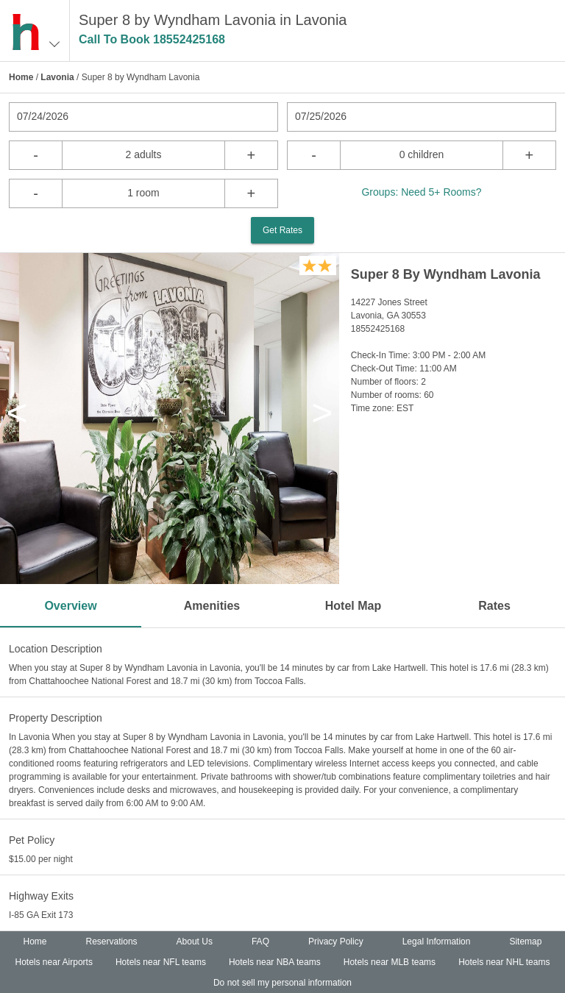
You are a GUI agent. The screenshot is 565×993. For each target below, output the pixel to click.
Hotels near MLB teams (390, 962)
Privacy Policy (335, 941)
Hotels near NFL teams (161, 962)
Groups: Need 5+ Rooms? (421, 192)
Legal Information (436, 941)
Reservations (112, 941)
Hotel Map (353, 605)
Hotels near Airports (54, 962)
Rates (494, 605)
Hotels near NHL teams (504, 962)
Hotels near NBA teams (275, 962)
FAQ (260, 941)
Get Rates (282, 230)
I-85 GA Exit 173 (41, 915)
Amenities (212, 605)
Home (21, 77)
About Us (195, 941)
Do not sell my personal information (282, 983)
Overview (70, 605)
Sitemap (525, 941)
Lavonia (57, 77)
